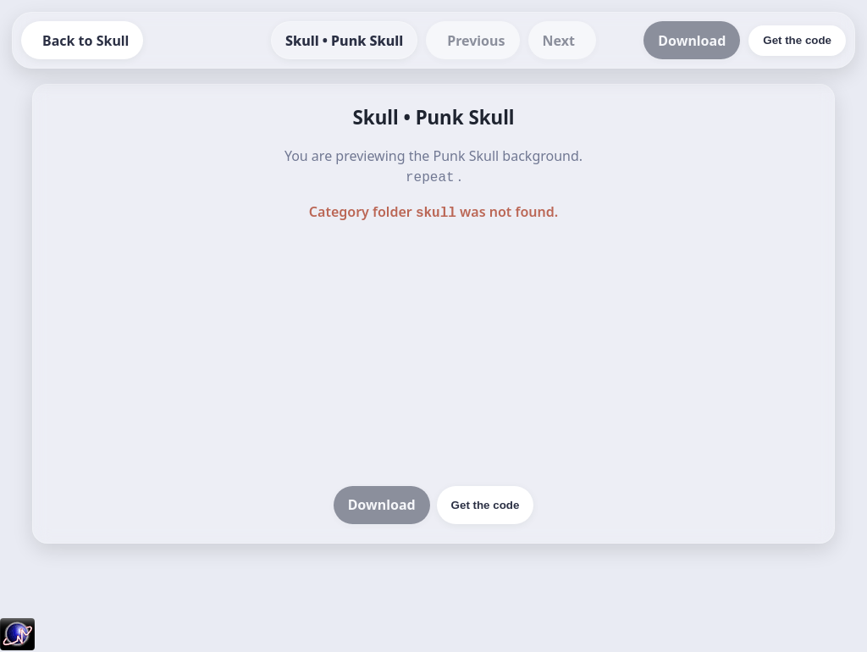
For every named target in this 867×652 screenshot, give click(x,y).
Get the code (485, 501)
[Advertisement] (433, 352)
